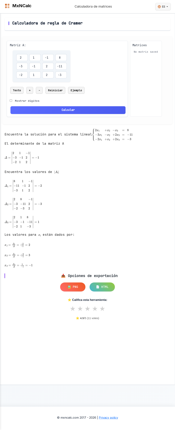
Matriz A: (18, 45)
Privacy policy (108, 417)
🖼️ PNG (72, 287)
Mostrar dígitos (27, 100)
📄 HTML (102, 287)
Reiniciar (55, 90)
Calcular (68, 110)
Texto (17, 90)
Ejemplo (76, 90)
